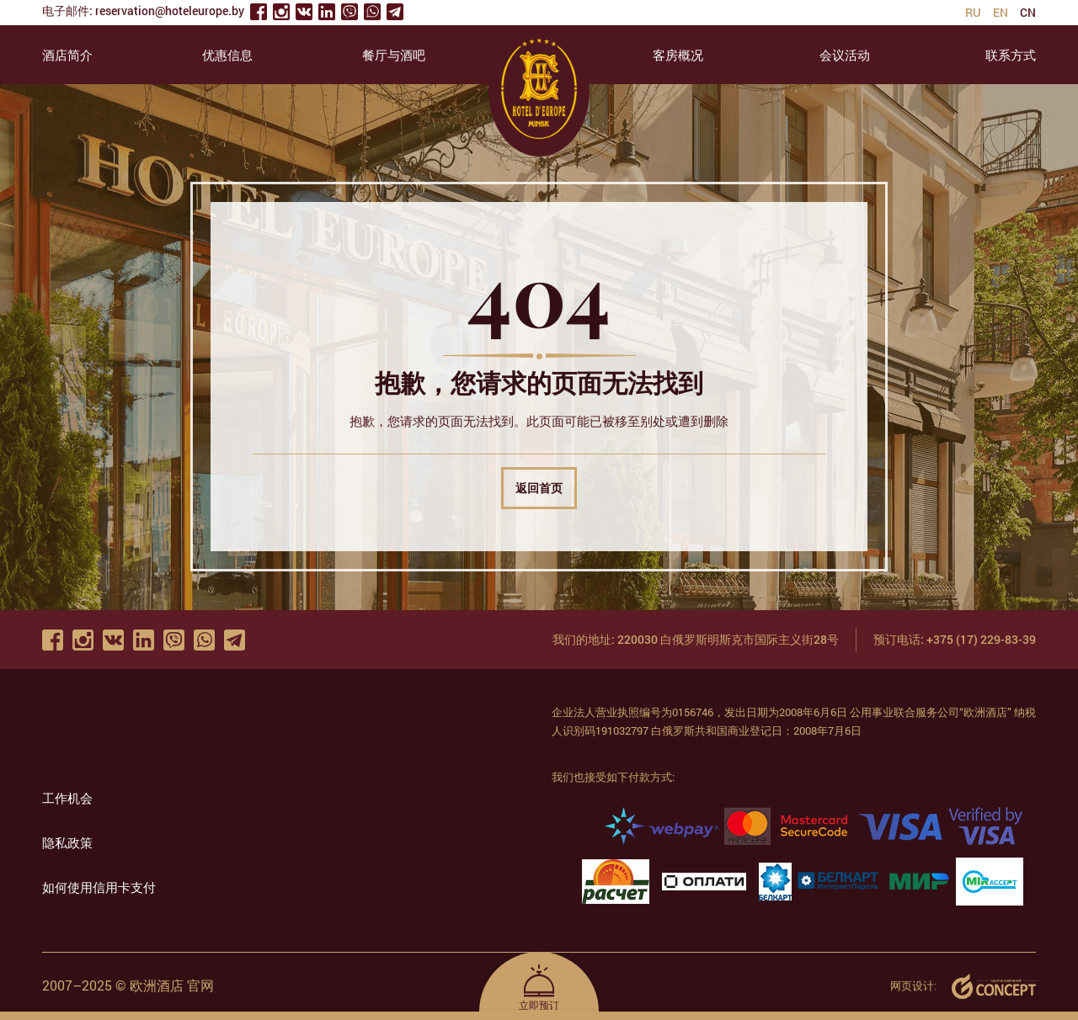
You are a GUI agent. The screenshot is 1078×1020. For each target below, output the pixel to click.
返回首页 (539, 488)
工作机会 (67, 797)
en (1000, 12)
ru (973, 12)
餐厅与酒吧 (393, 54)
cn (1028, 12)
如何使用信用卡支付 (99, 887)
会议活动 (844, 54)
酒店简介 (67, 54)
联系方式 (1010, 54)
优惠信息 (227, 54)
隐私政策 (67, 842)
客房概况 (678, 54)
